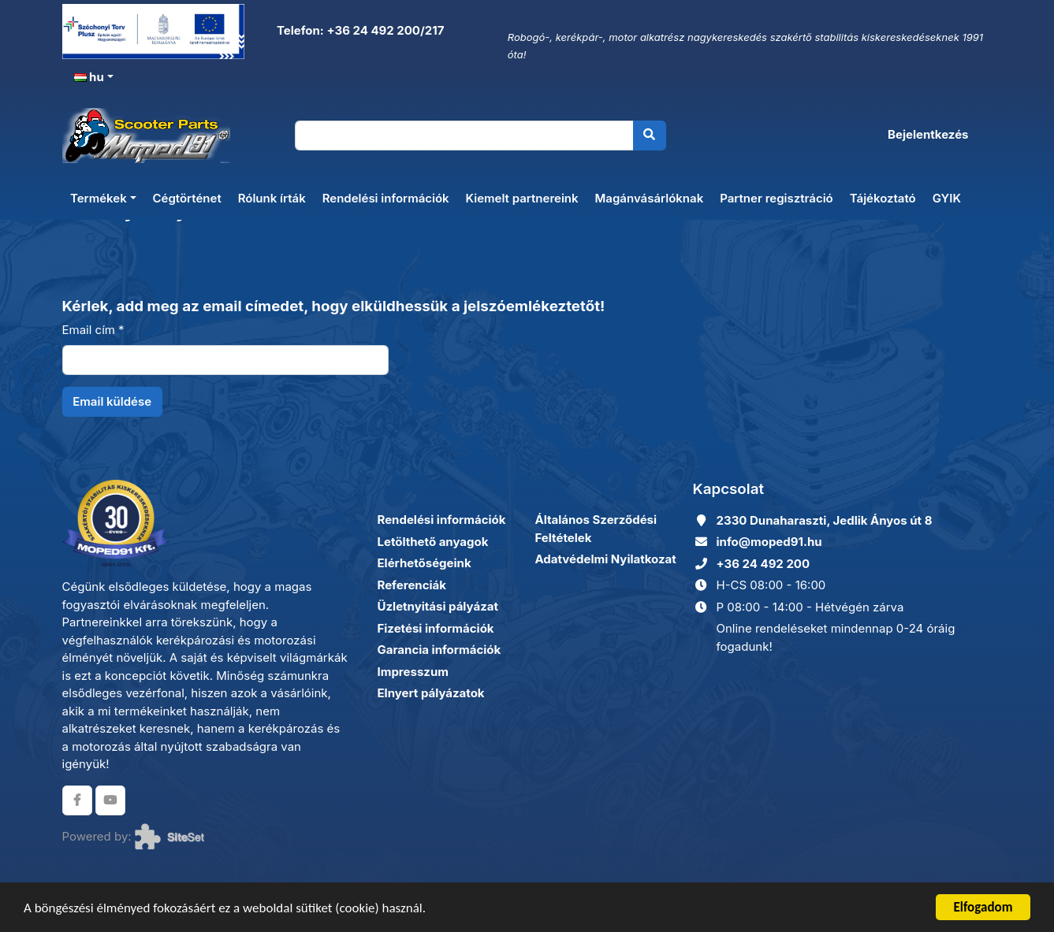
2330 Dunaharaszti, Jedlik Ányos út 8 (825, 520)
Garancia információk (439, 649)
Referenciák (412, 584)
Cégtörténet (187, 198)
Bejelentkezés (928, 134)
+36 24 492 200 (763, 563)
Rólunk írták (272, 198)
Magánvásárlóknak (649, 198)
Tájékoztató (883, 198)
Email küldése (112, 401)
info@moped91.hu (769, 541)
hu (89, 76)
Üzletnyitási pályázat (438, 606)
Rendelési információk (385, 198)
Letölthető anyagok (433, 541)
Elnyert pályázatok (431, 692)
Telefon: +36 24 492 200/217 (359, 30)
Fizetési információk (436, 628)
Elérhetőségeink (424, 562)
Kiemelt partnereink (522, 198)
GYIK (947, 198)
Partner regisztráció (776, 198)
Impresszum (413, 671)
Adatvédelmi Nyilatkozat (605, 558)
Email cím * (93, 329)
